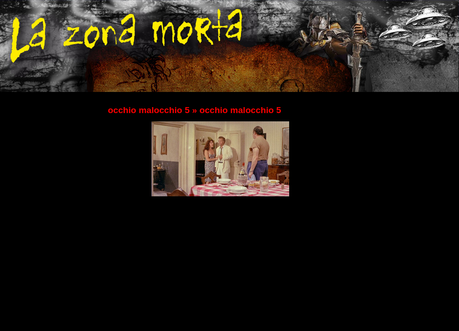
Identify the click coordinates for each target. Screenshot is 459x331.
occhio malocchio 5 (149, 110)
